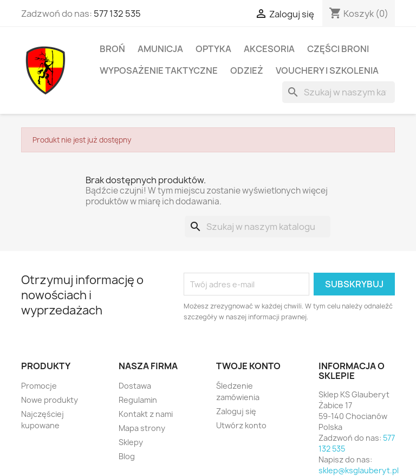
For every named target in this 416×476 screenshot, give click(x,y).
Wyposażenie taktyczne (159, 70)
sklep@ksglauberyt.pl (358, 470)
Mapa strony (142, 428)
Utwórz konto (241, 425)
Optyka (213, 49)
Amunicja (160, 49)
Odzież (246, 70)
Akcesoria (269, 49)
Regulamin (138, 400)
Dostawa (135, 386)
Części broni (338, 49)
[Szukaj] (338, 92)
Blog (127, 456)
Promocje (39, 386)
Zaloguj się (236, 411)
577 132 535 (117, 14)
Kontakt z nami (146, 414)
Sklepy (131, 442)
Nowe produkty (49, 400)
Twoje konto (248, 366)
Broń (112, 49)
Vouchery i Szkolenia (327, 70)
